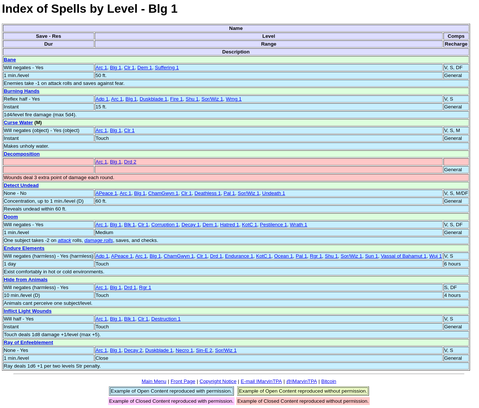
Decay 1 (190, 224)
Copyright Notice (218, 381)
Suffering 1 (167, 67)
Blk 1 (129, 224)
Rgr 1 (316, 256)
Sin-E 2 (204, 350)
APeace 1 (106, 193)
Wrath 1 (298, 224)
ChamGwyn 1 (163, 193)
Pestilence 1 (273, 224)
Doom (11, 217)
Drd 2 (130, 162)
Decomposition (22, 154)
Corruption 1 (165, 224)
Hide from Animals (26, 279)
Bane (10, 59)
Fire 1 (176, 99)
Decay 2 (133, 350)
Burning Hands (22, 91)
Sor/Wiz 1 (212, 99)
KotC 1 (249, 224)
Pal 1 (229, 193)
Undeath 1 (274, 193)
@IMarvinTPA (301, 381)
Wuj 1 (435, 256)
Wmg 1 (233, 99)
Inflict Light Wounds (28, 311)
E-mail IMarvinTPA (261, 381)
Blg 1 (115, 67)
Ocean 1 (283, 256)
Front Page (183, 381)
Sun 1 (371, 256)
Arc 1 (101, 67)
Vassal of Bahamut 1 (404, 256)
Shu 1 (192, 99)
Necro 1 (184, 350)
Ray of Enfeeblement (28, 342)
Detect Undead (21, 185)
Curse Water (18, 122)
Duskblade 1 (153, 99)
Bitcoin (328, 381)
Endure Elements (24, 248)
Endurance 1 (239, 256)
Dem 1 (144, 67)
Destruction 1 (166, 319)
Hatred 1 (229, 224)
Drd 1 (216, 256)
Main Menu (153, 381)
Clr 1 (129, 67)
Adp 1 (102, 99)
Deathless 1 (208, 193)
